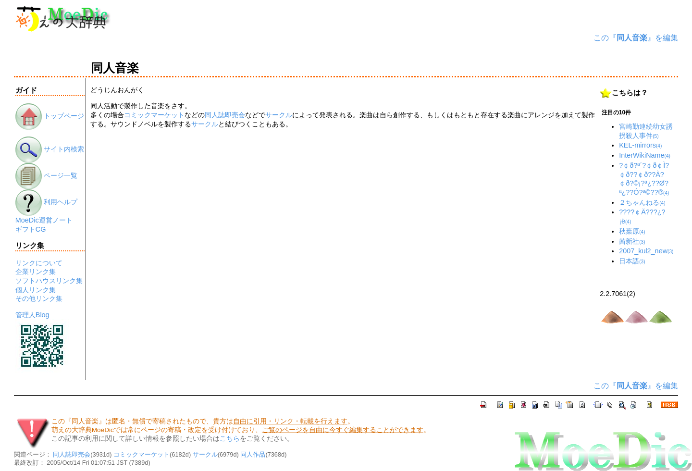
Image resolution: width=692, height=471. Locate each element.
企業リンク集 (35, 271)
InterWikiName (644, 155)
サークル (278, 115)
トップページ (49, 116)
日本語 (632, 261)
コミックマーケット (154, 115)
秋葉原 (632, 231)
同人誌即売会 (225, 115)
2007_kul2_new (646, 251)
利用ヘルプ (46, 202)
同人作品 (252, 454)
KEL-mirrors (640, 145)
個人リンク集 (35, 290)
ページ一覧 (46, 175)
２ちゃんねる (642, 202)
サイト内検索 (49, 149)
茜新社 (632, 241)
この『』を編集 (635, 38)
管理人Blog (32, 315)
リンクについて (38, 263)
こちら (230, 438)
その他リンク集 (38, 298)
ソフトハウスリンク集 (49, 281)
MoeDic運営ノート (44, 220)
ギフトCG (30, 229)
